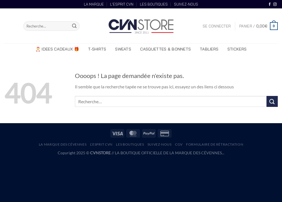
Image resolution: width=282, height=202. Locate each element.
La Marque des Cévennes (62, 144)
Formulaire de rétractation (214, 144)
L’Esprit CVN (101, 144)
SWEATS (123, 49)
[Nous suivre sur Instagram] (275, 4)
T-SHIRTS (97, 49)
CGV (179, 144)
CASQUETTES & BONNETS (165, 49)
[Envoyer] (74, 26)
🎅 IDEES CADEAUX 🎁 (57, 49)
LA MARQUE (94, 4)
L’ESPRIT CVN (121, 4)
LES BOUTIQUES (154, 4)
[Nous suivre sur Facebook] (269, 4)
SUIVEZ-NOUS (186, 4)
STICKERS (237, 49)
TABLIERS (209, 49)
